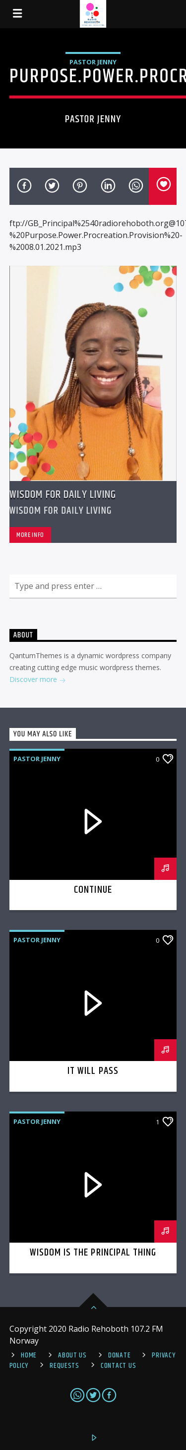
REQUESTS (64, 1365)
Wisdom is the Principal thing (93, 1252)
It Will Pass (92, 1071)
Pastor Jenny (93, 61)
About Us (72, 1355)
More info (30, 535)
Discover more (37, 680)
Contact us (118, 1365)
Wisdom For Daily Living (63, 494)
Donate (119, 1355)
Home (29, 1355)
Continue (93, 890)
